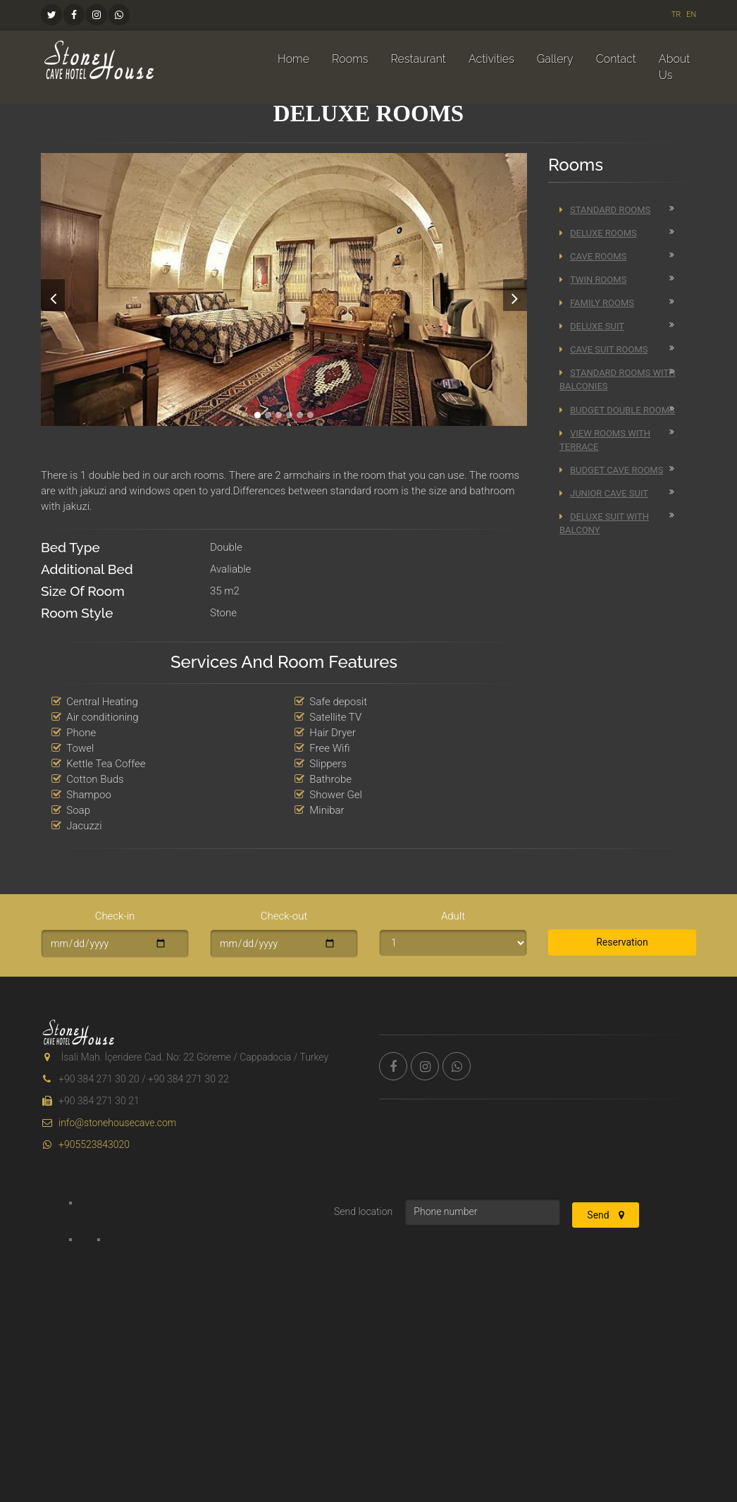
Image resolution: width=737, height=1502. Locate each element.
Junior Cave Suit (603, 493)
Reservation (622, 942)
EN (691, 14)
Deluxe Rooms (598, 233)
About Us (674, 67)
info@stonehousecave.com (108, 1122)
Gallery (555, 59)
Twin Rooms (592, 279)
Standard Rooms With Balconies (617, 379)
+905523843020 (85, 1144)
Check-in (115, 916)
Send (605, 1215)
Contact (616, 59)
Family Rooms (596, 303)
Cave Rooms (592, 256)
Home (293, 59)
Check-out (284, 916)
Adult (453, 916)
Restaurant (417, 59)
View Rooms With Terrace (604, 440)
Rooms (350, 59)
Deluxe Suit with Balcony (604, 523)
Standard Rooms (604, 209)
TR (676, 14)
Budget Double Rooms (617, 410)
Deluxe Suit (591, 326)
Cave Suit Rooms (603, 349)
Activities (491, 59)
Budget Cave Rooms (611, 470)
